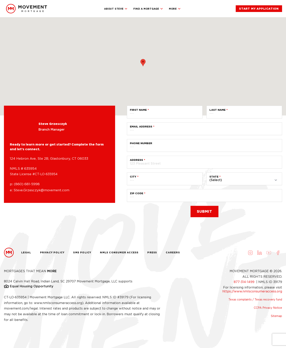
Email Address (141, 126)
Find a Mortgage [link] (148, 8)
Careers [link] (173, 252)
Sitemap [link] (276, 316)
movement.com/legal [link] (21, 308)
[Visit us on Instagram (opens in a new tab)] (250, 252)
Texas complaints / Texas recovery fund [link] (255, 299)
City (133, 176)
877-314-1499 (244, 282)
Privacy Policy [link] (52, 252)
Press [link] (152, 252)
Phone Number (141, 143)
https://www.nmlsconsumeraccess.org (252, 291)
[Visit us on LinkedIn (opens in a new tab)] (259, 252)
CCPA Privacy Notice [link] (268, 307)
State (213, 176)
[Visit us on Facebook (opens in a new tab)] (278, 252)
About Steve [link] (115, 8)
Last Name (217, 110)
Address (136, 160)
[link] (26, 8)
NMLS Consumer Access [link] (119, 252)
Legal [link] (26, 252)
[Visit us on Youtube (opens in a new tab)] (269, 252)
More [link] (175, 8)
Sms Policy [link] (82, 252)
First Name (138, 110)
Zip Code (136, 193)
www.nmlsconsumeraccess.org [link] (58, 303)
